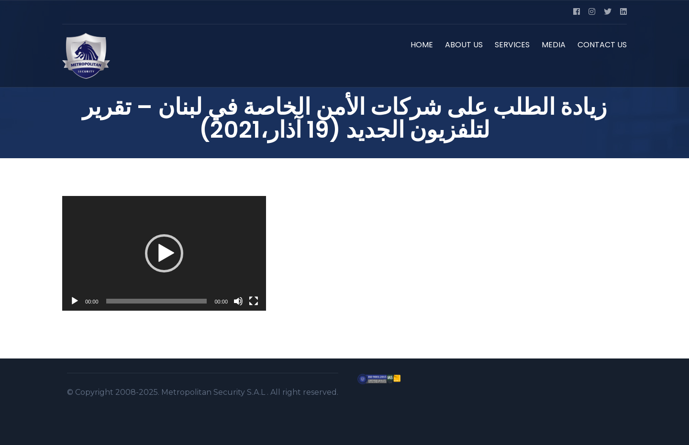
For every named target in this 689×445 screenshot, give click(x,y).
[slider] (156, 301)
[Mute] (238, 301)
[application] (164, 253)
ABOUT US (464, 44)
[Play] (74, 301)
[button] (164, 253)
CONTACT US (602, 44)
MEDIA (554, 44)
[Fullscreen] (253, 301)
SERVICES (512, 44)
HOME (422, 44)
